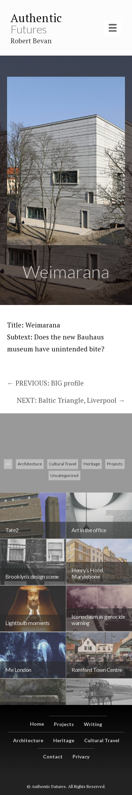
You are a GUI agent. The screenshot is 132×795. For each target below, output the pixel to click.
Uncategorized (64, 510)
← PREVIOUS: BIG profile (45, 383)
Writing (93, 724)
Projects (115, 499)
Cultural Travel (62, 499)
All (8, 499)
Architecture (30, 499)
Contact (53, 756)
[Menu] (112, 27)
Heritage (91, 499)
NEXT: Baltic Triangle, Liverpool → (71, 400)
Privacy (81, 756)
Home (37, 724)
